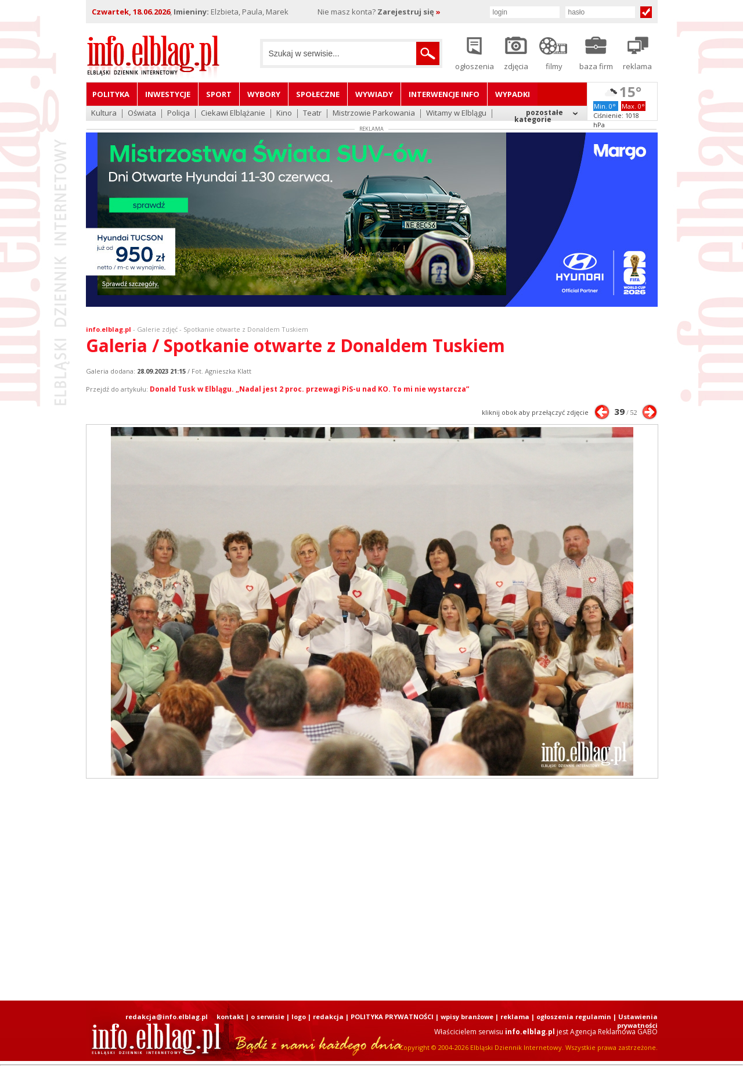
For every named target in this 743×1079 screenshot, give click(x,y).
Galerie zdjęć (157, 329)
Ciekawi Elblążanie (233, 113)
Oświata (142, 113)
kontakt (230, 1016)
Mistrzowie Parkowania (374, 113)
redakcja (328, 1016)
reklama (514, 1016)
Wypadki (512, 94)
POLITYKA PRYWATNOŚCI (392, 1016)
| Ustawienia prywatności (635, 1021)
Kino (284, 113)
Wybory (263, 94)
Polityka (110, 94)
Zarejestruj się (409, 11)
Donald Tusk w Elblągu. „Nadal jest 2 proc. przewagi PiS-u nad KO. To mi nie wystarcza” (309, 389)
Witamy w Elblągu (456, 113)
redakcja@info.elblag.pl (166, 1016)
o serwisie (267, 1016)
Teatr (312, 113)
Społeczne (318, 94)
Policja (178, 113)
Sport (219, 94)
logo (298, 1016)
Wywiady (374, 94)
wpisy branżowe (467, 1016)
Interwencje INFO (444, 94)
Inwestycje (167, 94)
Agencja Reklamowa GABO (614, 1032)
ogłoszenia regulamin (573, 1016)
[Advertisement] (371, 889)
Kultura (104, 113)
